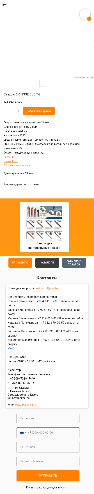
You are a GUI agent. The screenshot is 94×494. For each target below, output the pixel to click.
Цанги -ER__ (11, 161)
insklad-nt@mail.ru (47, 288)
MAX (11, 348)
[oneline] (48, 461)
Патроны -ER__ (12, 156)
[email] (48, 447)
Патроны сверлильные (17, 165)
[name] (48, 418)
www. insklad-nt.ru (26, 405)
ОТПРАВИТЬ (48, 476)
